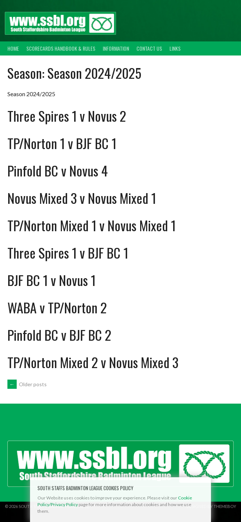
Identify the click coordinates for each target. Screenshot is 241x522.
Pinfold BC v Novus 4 (57, 170)
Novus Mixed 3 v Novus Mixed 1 (81, 198)
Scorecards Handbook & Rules (60, 48)
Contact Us (149, 48)
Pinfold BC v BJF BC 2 (59, 334)
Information (116, 48)
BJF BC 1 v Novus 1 (51, 280)
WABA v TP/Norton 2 (57, 307)
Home (13, 48)
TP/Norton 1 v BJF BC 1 (61, 143)
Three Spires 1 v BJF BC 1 (67, 252)
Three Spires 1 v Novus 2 (66, 115)
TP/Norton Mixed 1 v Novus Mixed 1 (91, 225)
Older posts (27, 384)
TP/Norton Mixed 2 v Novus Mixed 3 (92, 362)
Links (175, 48)
